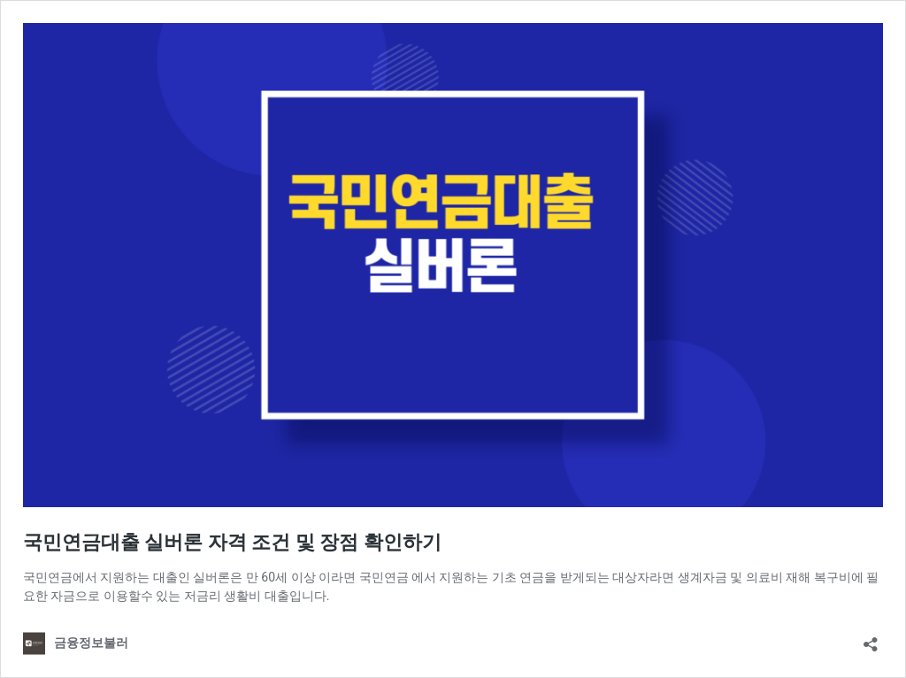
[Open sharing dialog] (870, 638)
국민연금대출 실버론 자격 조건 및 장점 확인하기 (232, 542)
